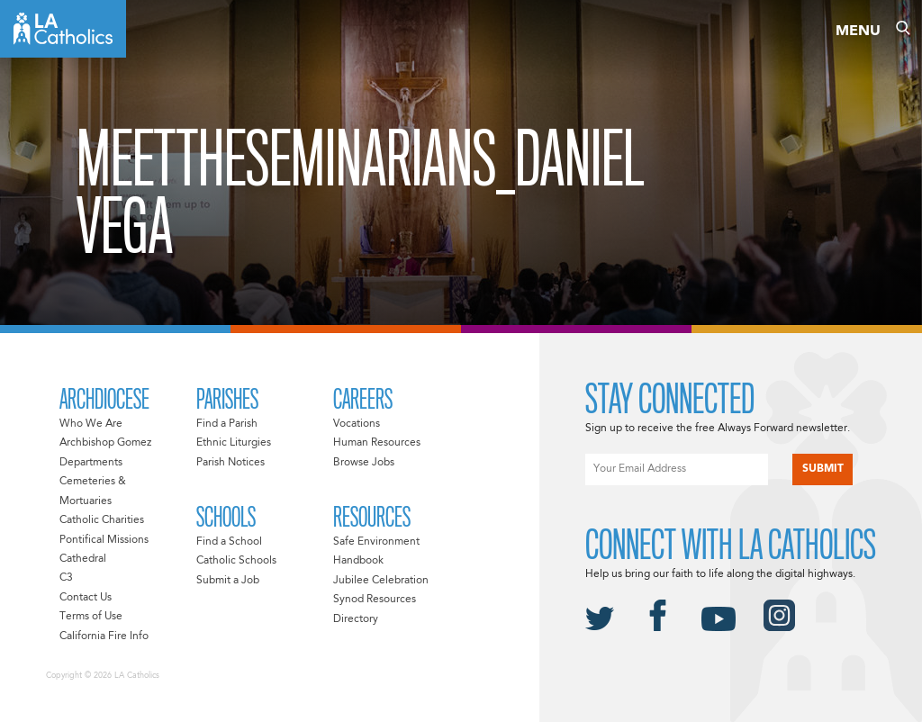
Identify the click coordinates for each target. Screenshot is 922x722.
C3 (66, 578)
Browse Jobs (363, 462)
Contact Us (85, 597)
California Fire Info (104, 636)
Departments (90, 462)
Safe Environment (376, 542)
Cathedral (82, 559)
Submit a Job (227, 580)
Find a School (229, 542)
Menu (858, 31)
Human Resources (376, 443)
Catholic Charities (101, 520)
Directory (355, 619)
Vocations (356, 424)
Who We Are (90, 424)
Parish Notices (230, 462)
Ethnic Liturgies (233, 443)
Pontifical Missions (104, 540)
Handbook (358, 560)
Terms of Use (90, 616)
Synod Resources (374, 599)
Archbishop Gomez (105, 443)
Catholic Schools (236, 560)
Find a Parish (227, 424)
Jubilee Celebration (381, 580)
